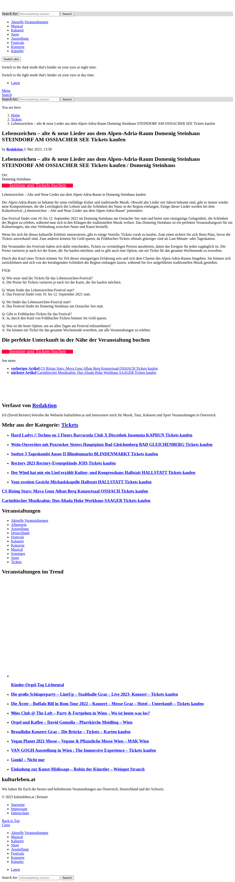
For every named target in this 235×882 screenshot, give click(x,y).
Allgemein (19, 525)
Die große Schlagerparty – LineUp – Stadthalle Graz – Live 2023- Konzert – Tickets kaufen (94, 694)
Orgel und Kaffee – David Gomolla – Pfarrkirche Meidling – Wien (71, 722)
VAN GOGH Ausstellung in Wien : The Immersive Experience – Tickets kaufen (83, 750)
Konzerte (18, 47)
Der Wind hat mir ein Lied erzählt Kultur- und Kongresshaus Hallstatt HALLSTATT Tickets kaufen (103, 472)
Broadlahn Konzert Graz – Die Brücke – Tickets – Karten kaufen (71, 731)
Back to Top (11, 821)
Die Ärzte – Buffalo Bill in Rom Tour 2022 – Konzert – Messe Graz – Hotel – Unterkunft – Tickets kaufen (107, 703)
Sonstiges (18, 554)
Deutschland (20, 533)
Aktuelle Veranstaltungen (29, 22)
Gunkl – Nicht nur (28, 759)
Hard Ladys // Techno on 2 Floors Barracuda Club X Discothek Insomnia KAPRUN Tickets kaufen (101, 435)
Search (67, 14)
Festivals (17, 43)
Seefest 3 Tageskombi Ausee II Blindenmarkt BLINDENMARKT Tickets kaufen (84, 453)
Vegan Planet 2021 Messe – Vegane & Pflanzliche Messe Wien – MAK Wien (80, 741)
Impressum (19, 809)
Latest (15, 83)
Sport (15, 34)
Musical (17, 26)
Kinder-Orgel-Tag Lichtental (37, 684)
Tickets (69, 425)
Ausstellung (19, 38)
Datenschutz (20, 813)
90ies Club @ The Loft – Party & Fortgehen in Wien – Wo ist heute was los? (80, 713)
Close (6, 825)
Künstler (17, 51)
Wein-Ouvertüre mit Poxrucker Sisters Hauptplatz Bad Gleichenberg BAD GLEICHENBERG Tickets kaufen (112, 444)
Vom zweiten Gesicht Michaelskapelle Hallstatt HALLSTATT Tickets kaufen (81, 481)
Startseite (18, 805)
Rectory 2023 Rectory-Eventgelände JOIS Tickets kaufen (63, 463)
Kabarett (17, 30)
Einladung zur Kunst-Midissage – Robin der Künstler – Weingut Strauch (78, 769)
